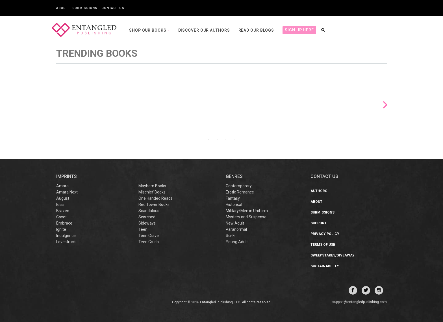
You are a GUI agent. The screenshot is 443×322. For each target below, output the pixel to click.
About (62, 8)
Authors (318, 191)
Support (318, 223)
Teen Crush (148, 242)
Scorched (146, 217)
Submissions (84, 8)
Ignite (61, 229)
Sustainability (324, 266)
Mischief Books (152, 192)
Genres (234, 176)
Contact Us (112, 8)
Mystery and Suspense (246, 217)
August (62, 198)
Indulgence (66, 235)
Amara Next (67, 192)
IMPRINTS (66, 176)
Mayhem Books (152, 186)
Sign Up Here (299, 30)
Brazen (62, 210)
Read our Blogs (256, 30)
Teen (142, 229)
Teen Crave (148, 235)
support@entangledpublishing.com (359, 302)
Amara (62, 186)
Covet (61, 217)
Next (385, 104)
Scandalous (148, 210)
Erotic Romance (240, 192)
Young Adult (237, 242)
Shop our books (148, 30)
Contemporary (239, 186)
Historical (234, 204)
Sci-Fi (230, 235)
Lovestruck (66, 242)
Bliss (60, 204)
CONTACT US (324, 176)
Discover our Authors (204, 30)
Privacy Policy (324, 234)
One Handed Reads (155, 198)
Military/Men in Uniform (247, 210)
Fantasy (233, 198)
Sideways (147, 223)
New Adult (235, 223)
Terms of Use (322, 245)
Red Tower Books (154, 204)
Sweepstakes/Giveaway (332, 255)
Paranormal (236, 229)
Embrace (64, 223)
